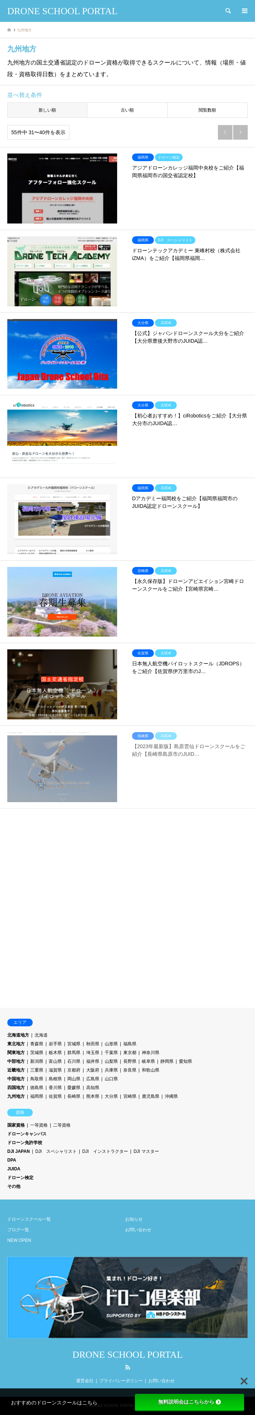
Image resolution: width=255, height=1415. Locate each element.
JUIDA (13, 1168)
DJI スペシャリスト (56, 1151)
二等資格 (62, 1125)
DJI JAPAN (18, 1151)
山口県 (111, 1078)
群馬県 (73, 1052)
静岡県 (167, 1061)
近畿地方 (16, 1070)
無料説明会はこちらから (189, 1402)
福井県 (92, 1061)
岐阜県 (148, 1061)
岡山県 (73, 1078)
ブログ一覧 (18, 1229)
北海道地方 (18, 1035)
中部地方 (16, 1061)
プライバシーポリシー (121, 1380)
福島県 (129, 1043)
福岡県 (36, 1096)
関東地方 (16, 1052)
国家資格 (16, 1125)
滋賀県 (55, 1070)
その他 (13, 1186)
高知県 (92, 1087)
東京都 (129, 1052)
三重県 (36, 1070)
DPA (11, 1160)
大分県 (111, 1096)
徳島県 (36, 1087)
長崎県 (73, 1096)
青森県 (36, 1043)
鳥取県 (36, 1078)
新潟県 (36, 1061)
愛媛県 (73, 1087)
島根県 (55, 1078)
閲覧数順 (207, 110)
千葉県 (111, 1052)
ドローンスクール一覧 (29, 1219)
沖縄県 (171, 1096)
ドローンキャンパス (27, 1133)
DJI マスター (146, 1151)
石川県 (73, 1061)
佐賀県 (55, 1096)
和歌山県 (150, 1070)
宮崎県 (129, 1096)
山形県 (111, 1043)
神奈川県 (150, 1052)
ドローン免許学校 (24, 1142)
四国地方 (16, 1087)
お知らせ (134, 1219)
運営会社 (84, 1380)
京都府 (73, 1070)
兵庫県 (111, 1070)
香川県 (55, 1087)
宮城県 (73, 1043)
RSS (127, 1367)
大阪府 (92, 1070)
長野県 (129, 1061)
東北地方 (16, 1043)
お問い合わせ (138, 1229)
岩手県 (55, 1043)
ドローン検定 (20, 1177)
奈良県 (129, 1070)
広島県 (92, 1078)
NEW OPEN (19, 1240)
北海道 (41, 1035)
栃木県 (55, 1052)
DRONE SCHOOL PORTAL (127, 1354)
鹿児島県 (150, 1096)
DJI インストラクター (105, 1151)
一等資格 (39, 1125)
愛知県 (185, 1061)
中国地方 (16, 1078)
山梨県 (111, 1061)
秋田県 (92, 1043)
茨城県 (36, 1052)
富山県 (55, 1061)
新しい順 (47, 110)
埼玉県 (92, 1052)
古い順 (127, 110)
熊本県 (92, 1096)
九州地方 (16, 1096)
